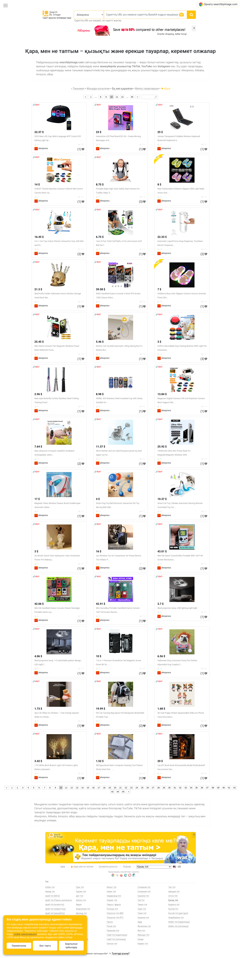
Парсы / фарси (114, 904)
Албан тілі (50, 887)
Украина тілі (143, 917)
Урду (140, 922)
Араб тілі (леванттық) (55, 909)
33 (185, 788)
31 (175, 788)
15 (88, 788)
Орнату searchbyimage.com (218, 4)
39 (218, 788)
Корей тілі (80, 926)
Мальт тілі (111, 887)
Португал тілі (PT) (115, 917)
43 (112, 792)
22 (126, 788)
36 (202, 788)
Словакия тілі (144, 887)
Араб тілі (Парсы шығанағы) (58, 900)
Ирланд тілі (81, 913)
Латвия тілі (81, 930)
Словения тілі (144, 891)
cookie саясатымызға (25, 934)
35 (196, 788)
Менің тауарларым (147, 88)
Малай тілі (81, 943)
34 (191, 788)
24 (137, 788)
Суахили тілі (143, 896)
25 (142, 788)
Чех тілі (171, 887)
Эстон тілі (173, 896)
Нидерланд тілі (114, 896)
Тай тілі (141, 900)
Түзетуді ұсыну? (121, 953)
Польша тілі (112, 909)
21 (120, 788)
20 (115, 788)
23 (131, 788)
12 (122, 97)
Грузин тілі (81, 891)
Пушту (110, 922)
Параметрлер (19, 945)
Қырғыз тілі (173, 904)
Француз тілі (143, 935)
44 (118, 792)
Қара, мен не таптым (82, 866)
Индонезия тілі (83, 909)
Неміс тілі (111, 891)
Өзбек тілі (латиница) (178, 926)
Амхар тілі (50, 891)
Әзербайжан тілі (176, 917)
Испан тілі (81, 917)
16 (93, 788)
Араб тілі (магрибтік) (55, 913)
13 (77, 788)
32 (180, 788)
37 (207, 788)
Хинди (141, 939)
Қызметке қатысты (108, 866)
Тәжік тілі (142, 913)
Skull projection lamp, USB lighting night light (177, 608)
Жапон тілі (81, 900)
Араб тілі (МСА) (52, 896)
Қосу (165, 88)
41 (229, 788)
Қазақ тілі (173, 900)
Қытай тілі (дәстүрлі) (178, 913)
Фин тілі (141, 930)
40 (223, 788)
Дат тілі (79, 896)
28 (158, 788)
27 (153, 788)
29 (164, 788)
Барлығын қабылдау (71, 945)
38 (213, 788)
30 (169, 788)
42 (234, 788)
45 (132, 97)
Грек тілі (80, 887)
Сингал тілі (112, 943)
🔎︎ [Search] (155, 97)
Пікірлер (127, 866)
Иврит (79, 904)
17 (99, 788)
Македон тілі (82, 939)
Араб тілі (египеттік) (54, 904)
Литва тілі (80, 935)
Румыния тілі (113, 930)
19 (110, 788)
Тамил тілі (142, 904)
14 (82, 788)
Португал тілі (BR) (115, 913)
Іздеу (62, 866)
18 (104, 788)
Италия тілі (81, 922)
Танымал (78, 88)
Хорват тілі (143, 943)
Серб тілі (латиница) (116, 939)
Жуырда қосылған (98, 88)
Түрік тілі (142, 909)
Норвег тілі (112, 900)
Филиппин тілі (144, 926)
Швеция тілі (174, 891)
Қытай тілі (173, 909)
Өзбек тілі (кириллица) (179, 922)
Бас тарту (45, 945)
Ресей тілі (111, 926)
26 (148, 788)
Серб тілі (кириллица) (117, 935)
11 (117, 97)
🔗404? (36, 105)
